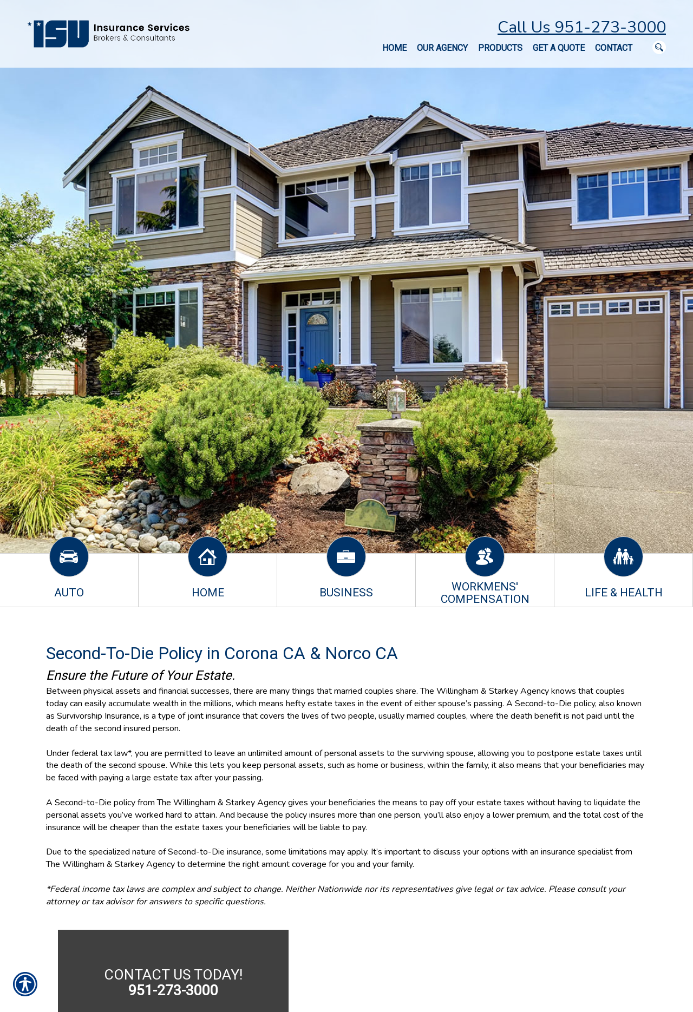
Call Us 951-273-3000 (582, 27)
